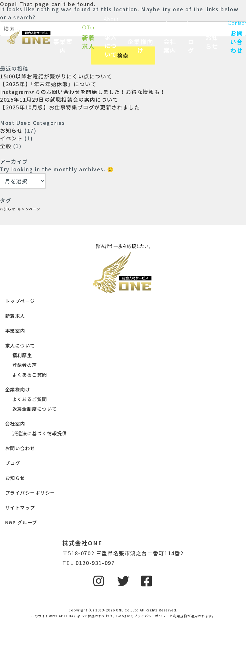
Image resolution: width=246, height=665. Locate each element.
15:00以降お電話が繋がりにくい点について (56, 76)
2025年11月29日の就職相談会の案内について (59, 99)
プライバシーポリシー (30, 492)
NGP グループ (21, 522)
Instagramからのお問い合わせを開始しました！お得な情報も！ (83, 92)
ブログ (12, 462)
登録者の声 (24, 364)
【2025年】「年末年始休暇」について (48, 84)
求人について (20, 345)
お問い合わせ (20, 448)
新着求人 (15, 315)
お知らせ (11, 130)
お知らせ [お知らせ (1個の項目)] (7, 209)
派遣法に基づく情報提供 (39, 433)
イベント (11, 138)
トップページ (20, 300)
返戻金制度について (34, 408)
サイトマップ (20, 507)
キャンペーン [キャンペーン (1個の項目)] (28, 209)
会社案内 (15, 423)
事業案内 (15, 330)
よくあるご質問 (29, 374)
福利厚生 (22, 355)
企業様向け (17, 389)
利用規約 (180, 615)
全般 (5, 146)
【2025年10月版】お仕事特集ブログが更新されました (70, 107)
